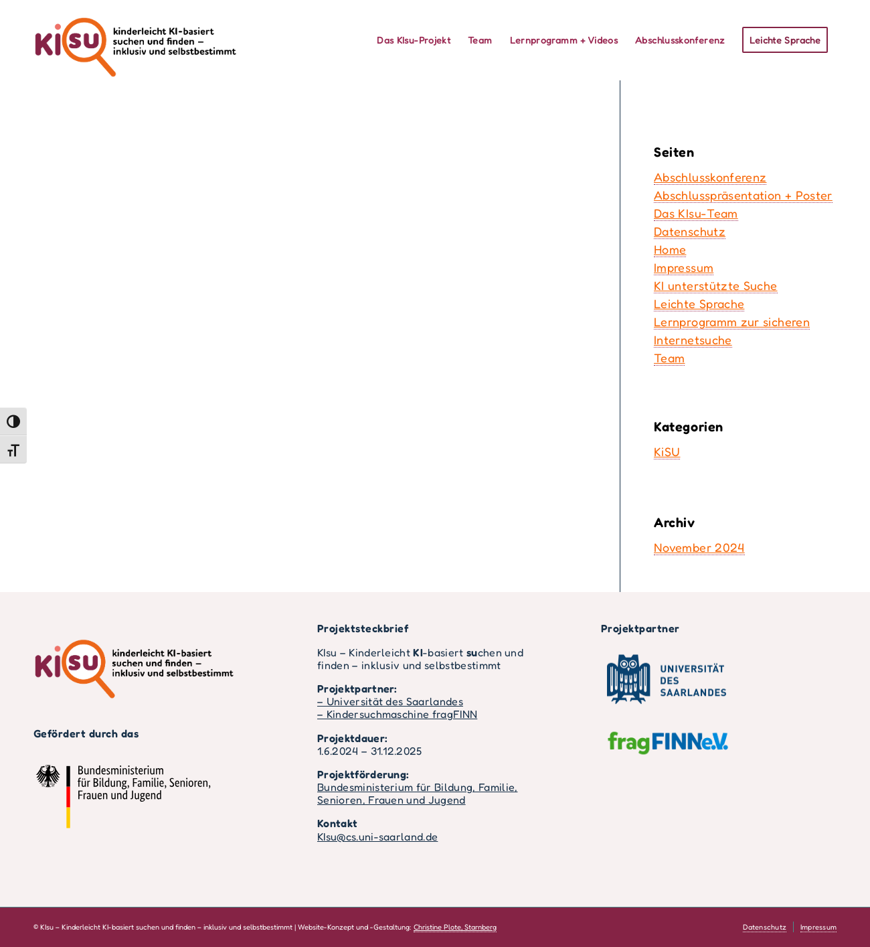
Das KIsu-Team (696, 213)
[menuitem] (413, 40)
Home (670, 249)
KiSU (667, 451)
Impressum (683, 267)
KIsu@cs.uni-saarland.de (377, 836)
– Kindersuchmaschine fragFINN (397, 714)
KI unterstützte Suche (716, 285)
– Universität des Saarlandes (390, 701)
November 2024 (699, 547)
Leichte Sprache (699, 303)
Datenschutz (689, 231)
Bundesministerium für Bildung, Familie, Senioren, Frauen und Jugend (417, 793)
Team (669, 357)
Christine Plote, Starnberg (455, 927)
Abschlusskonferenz (710, 176)
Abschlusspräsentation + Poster (743, 195)
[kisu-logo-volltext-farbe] (135, 40)
